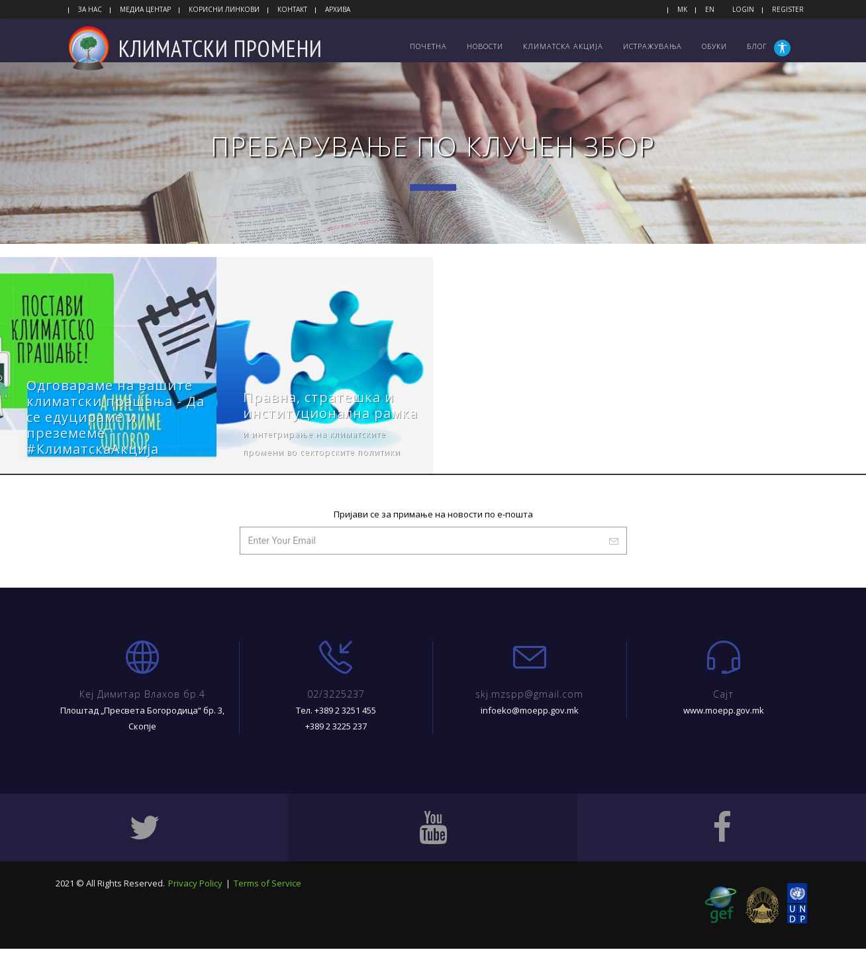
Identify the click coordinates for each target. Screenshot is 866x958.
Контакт (292, 9)
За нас (90, 9)
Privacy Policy (195, 895)
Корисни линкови (224, 9)
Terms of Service (267, 895)
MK (682, 9)
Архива (337, 9)
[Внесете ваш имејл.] (420, 553)
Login (743, 9)
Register (788, 9)
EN (709, 9)
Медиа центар (145, 9)
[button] (783, 48)
